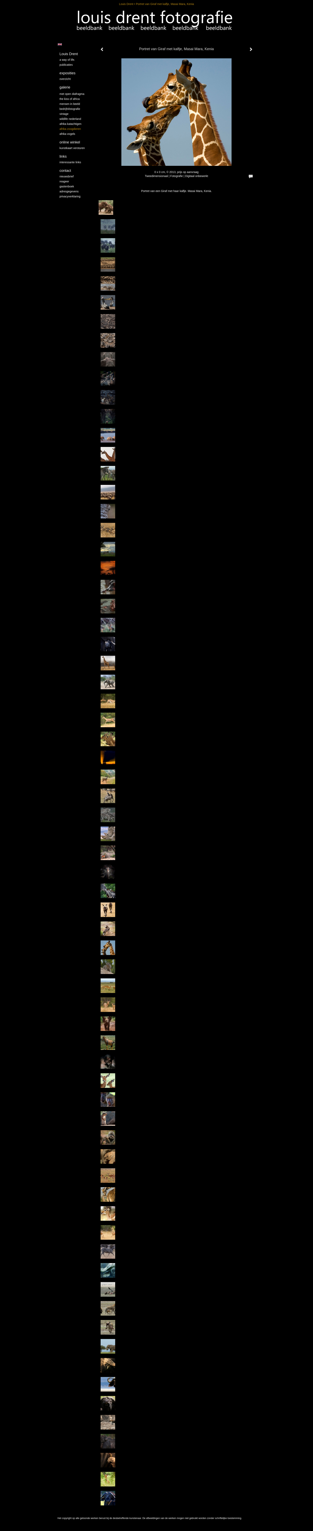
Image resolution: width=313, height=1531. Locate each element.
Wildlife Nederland (70, 118)
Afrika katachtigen (70, 123)
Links (63, 156)
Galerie (64, 87)
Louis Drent (126, 4)
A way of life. (67, 59)
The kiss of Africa (69, 98)
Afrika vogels (67, 133)
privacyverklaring (69, 196)
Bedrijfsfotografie (69, 108)
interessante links (70, 162)
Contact (65, 171)
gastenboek (66, 186)
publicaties (66, 64)
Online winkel (69, 142)
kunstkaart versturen (72, 148)
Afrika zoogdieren (70, 128)
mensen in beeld (69, 103)
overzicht (65, 79)
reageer (64, 181)
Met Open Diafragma (71, 94)
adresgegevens (69, 191)
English (59, 44)
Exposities (67, 73)
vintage (63, 113)
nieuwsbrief (66, 176)
